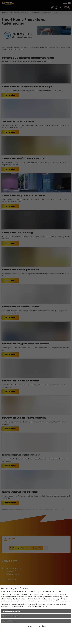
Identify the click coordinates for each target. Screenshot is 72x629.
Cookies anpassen (8, 621)
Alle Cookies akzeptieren (11, 611)
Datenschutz (41, 626)
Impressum (31, 626)
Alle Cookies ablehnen (10, 616)
